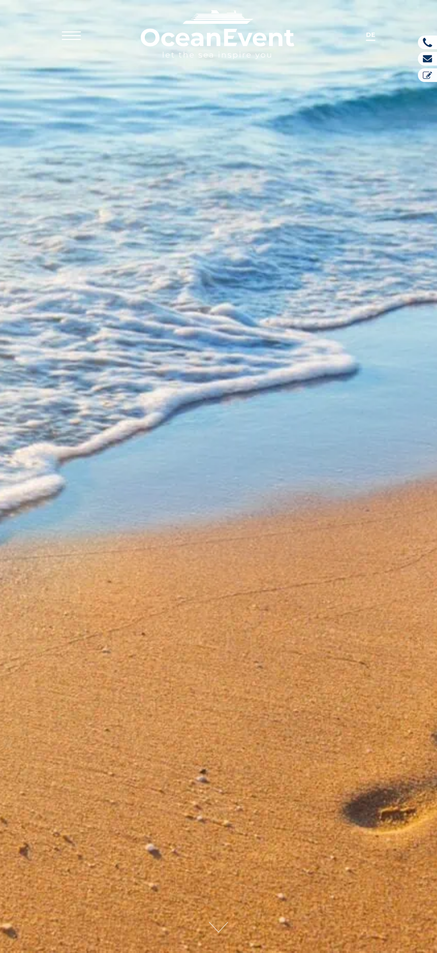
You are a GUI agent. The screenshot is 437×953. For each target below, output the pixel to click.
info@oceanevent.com (66, 915)
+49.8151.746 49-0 (55, 906)
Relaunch (257, 752)
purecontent (248, 781)
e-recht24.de (334, 806)
